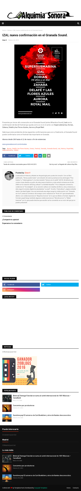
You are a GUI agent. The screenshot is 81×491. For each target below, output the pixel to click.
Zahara (9, 30)
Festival (37, 148)
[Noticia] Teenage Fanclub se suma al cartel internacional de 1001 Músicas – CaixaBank (42, 397)
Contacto (76, 488)
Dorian (32, 148)
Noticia (63, 148)
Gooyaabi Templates (40, 488)
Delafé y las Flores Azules (20, 148)
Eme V (4, 40)
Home (68, 488)
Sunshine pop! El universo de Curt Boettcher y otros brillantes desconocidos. (42, 415)
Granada (43, 148)
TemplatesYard (19, 488)
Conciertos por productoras (23, 405)
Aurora (9, 148)
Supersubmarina (7, 150)
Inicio (4, 30)
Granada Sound (52, 148)
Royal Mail (70, 148)
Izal (59, 148)
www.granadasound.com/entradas (14, 144)
